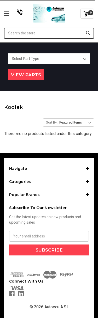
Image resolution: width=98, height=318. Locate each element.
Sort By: (51, 122)
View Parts (26, 74)
